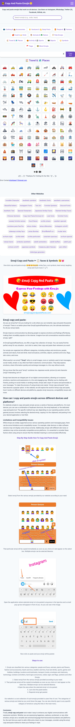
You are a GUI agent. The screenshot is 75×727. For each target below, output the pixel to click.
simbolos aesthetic (24, 242)
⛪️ (54, 144)
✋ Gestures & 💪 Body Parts (39, 29)
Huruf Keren (33, 221)
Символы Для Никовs (47, 247)
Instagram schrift (61, 226)
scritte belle (20, 237)
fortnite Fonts (63, 216)
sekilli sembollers (40, 242)
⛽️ (54, 109)
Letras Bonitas (33, 231)
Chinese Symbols (13, 216)
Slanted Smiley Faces (63, 211)
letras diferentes (46, 226)
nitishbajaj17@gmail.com (18, 180)
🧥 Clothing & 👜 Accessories (14, 29)
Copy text (70, 54)
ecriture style (7, 237)
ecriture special (66, 237)
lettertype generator (37, 252)
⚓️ (37, 109)
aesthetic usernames (61, 200)
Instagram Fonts (26, 206)
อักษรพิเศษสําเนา (48, 231)
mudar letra (62, 231)
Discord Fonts (65, 206)
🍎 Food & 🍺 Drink (19, 35)
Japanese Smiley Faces (43, 211)
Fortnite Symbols (50, 206)
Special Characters (25, 211)
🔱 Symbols (64, 40)
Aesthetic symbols (29, 200)
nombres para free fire (15, 226)
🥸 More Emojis (43, 46)
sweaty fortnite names (17, 221)
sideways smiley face (17, 231)
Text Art (38, 206)
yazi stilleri (63, 247)
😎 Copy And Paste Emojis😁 (17, 3)
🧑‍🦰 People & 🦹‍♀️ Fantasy (63, 29)
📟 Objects (52, 40)
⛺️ (37, 130)
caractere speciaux (51, 237)
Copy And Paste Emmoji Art (33, 216)
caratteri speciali (60, 221)
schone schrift (13, 247)
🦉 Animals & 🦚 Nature (39, 35)
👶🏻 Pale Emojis (57, 35)
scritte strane (45, 221)
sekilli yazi (67, 242)
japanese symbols (28, 247)
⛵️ (62, 102)
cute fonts (50, 216)
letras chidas (31, 226)
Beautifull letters (10, 206)
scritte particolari (34, 237)
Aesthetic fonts (45, 200)
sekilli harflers (55, 242)
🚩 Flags (29, 46)
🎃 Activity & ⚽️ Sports (35, 40)
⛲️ (29, 123)
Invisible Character (12, 200)
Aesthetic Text (9, 211)
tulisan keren (8, 242)
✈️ (54, 95)
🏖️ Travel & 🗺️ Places (15, 40)
